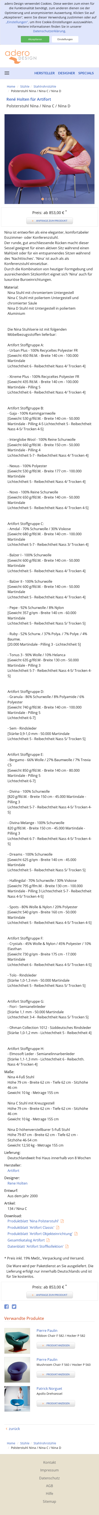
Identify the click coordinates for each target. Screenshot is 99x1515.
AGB (49, 1485)
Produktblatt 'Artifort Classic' (31, 1227)
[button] (11, 181)
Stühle (24, 86)
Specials (86, 73)
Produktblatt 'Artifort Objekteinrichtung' (40, 1233)
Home (11, 86)
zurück (14, 1428)
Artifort (13, 1170)
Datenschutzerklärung (49, 31)
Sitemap (49, 1501)
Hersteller (44, 73)
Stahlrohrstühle (45, 86)
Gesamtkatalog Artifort (26, 1240)
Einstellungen (65, 39)
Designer (66, 73)
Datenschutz (49, 1478)
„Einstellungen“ (17, 22)
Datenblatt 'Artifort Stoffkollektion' (36, 1246)
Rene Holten (18, 1183)
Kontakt (49, 1462)
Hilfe (49, 1493)
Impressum (49, 1470)
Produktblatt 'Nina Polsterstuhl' (33, 1221)
